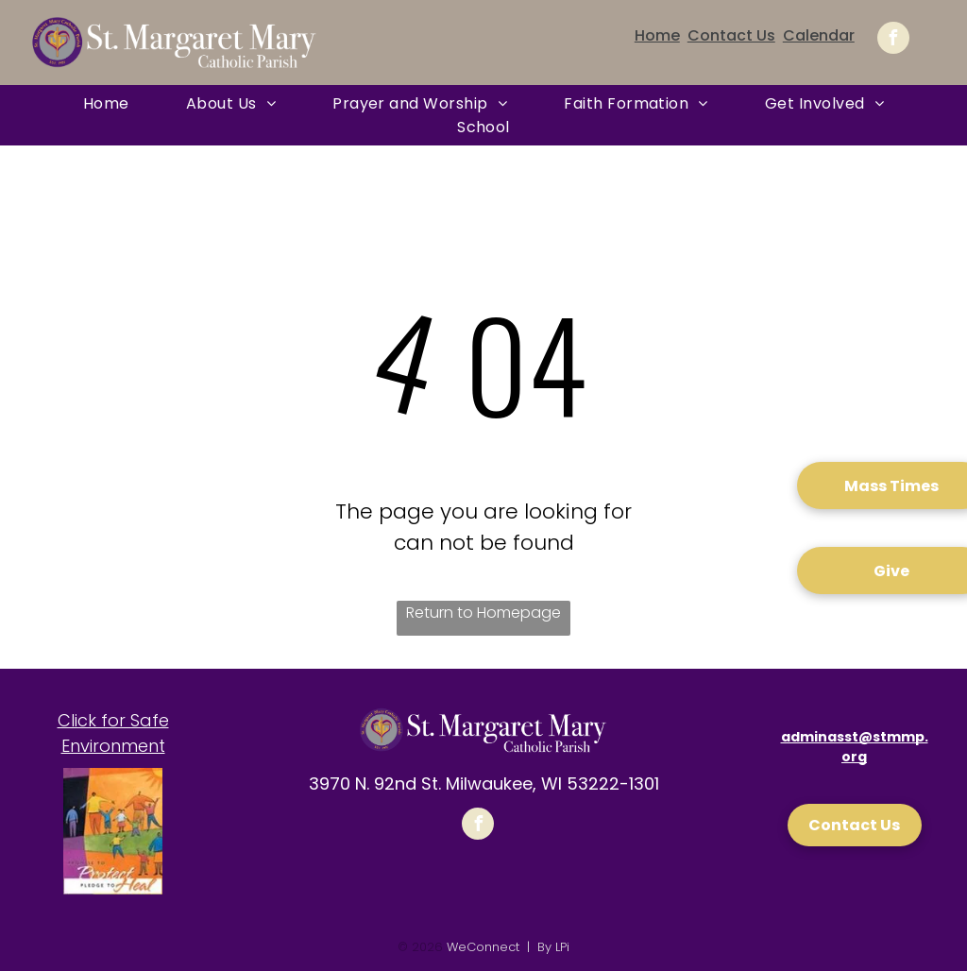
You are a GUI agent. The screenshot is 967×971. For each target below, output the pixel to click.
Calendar (819, 35)
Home (657, 35)
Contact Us (731, 35)
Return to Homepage (483, 612)
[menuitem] (106, 103)
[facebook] (893, 40)
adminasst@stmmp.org (854, 746)
